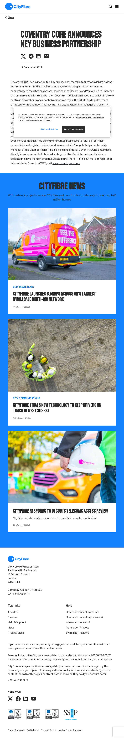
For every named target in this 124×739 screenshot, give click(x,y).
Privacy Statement (16, 730)
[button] (110, 6)
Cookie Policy (33, 730)
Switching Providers (77, 632)
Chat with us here (18, 679)
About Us (13, 612)
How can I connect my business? (84, 617)
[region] (62, 122)
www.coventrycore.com (66, 163)
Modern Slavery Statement (70, 730)
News (11, 627)
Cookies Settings (49, 129)
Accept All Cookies (73, 129)
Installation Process (77, 627)
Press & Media (16, 632)
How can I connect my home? (82, 612)
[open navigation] (117, 6)
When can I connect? (78, 622)
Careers (12, 617)
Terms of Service (48, 730)
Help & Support (17, 622)
